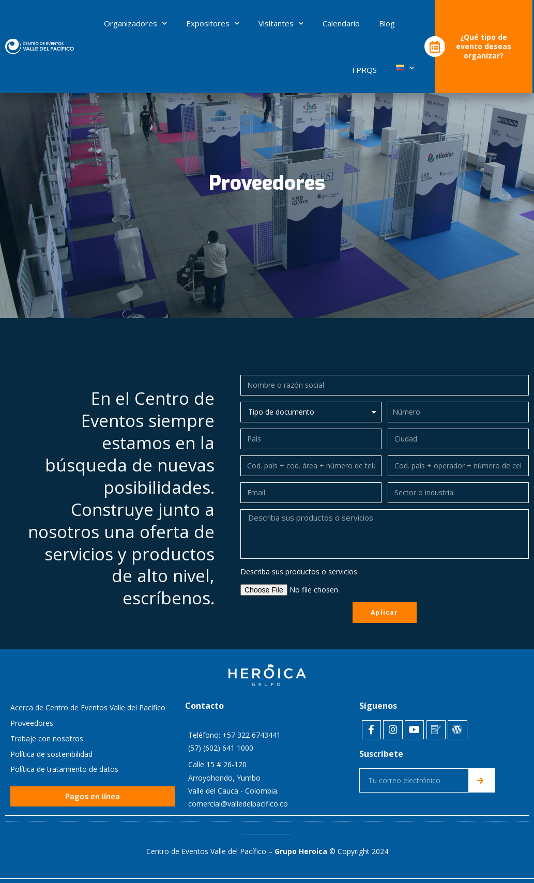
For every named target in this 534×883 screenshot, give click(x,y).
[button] (92, 797)
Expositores (212, 23)
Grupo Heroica (300, 851)
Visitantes (280, 23)
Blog (387, 23)
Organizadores (135, 23)
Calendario (341, 23)
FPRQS (364, 70)
